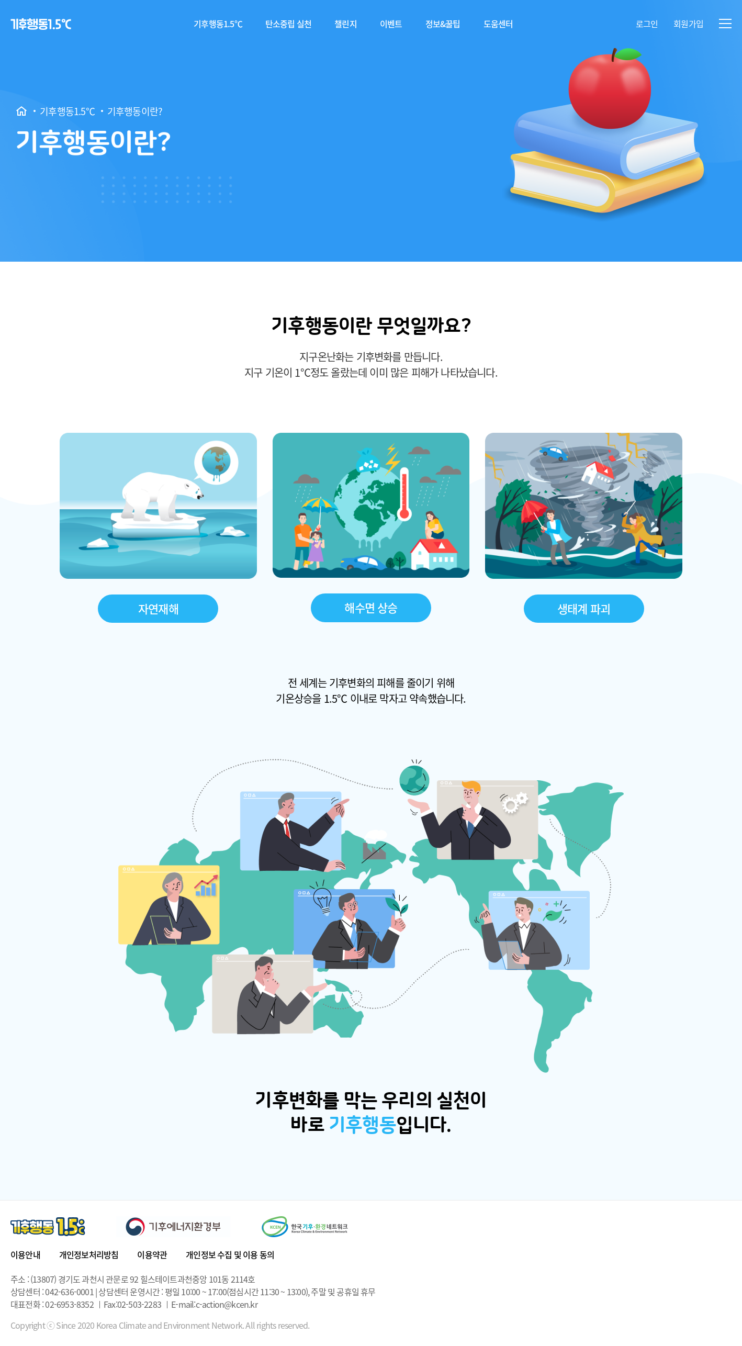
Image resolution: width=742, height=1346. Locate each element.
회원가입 (688, 23)
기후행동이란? (134, 111)
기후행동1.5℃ (218, 23)
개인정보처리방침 (89, 1254)
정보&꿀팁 (442, 23)
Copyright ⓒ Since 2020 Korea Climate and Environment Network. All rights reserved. (159, 1325)
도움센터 (498, 23)
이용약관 (152, 1254)
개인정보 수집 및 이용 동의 (230, 1254)
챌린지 (345, 23)
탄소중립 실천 (288, 23)
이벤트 (391, 23)
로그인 (647, 23)
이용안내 (25, 1254)
